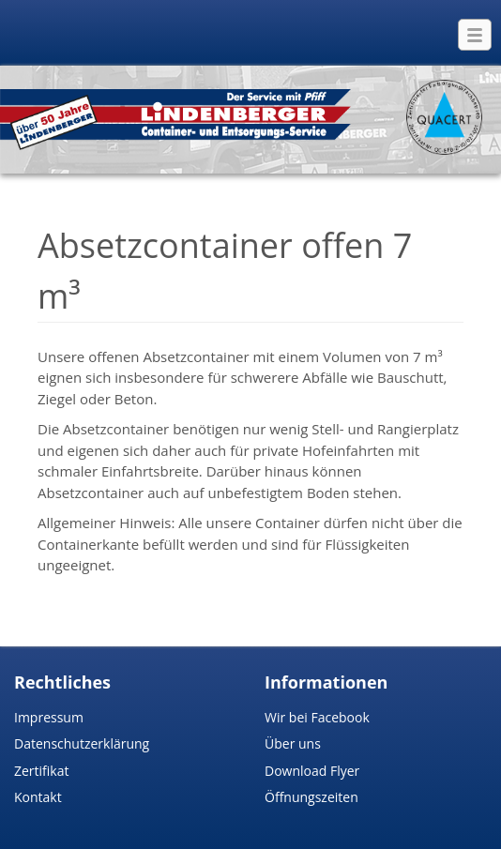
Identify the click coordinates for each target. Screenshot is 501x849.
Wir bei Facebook (317, 717)
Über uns (293, 743)
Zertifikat (41, 771)
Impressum (49, 717)
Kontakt (38, 797)
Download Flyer (312, 771)
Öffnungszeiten (311, 797)
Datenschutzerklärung (81, 743)
